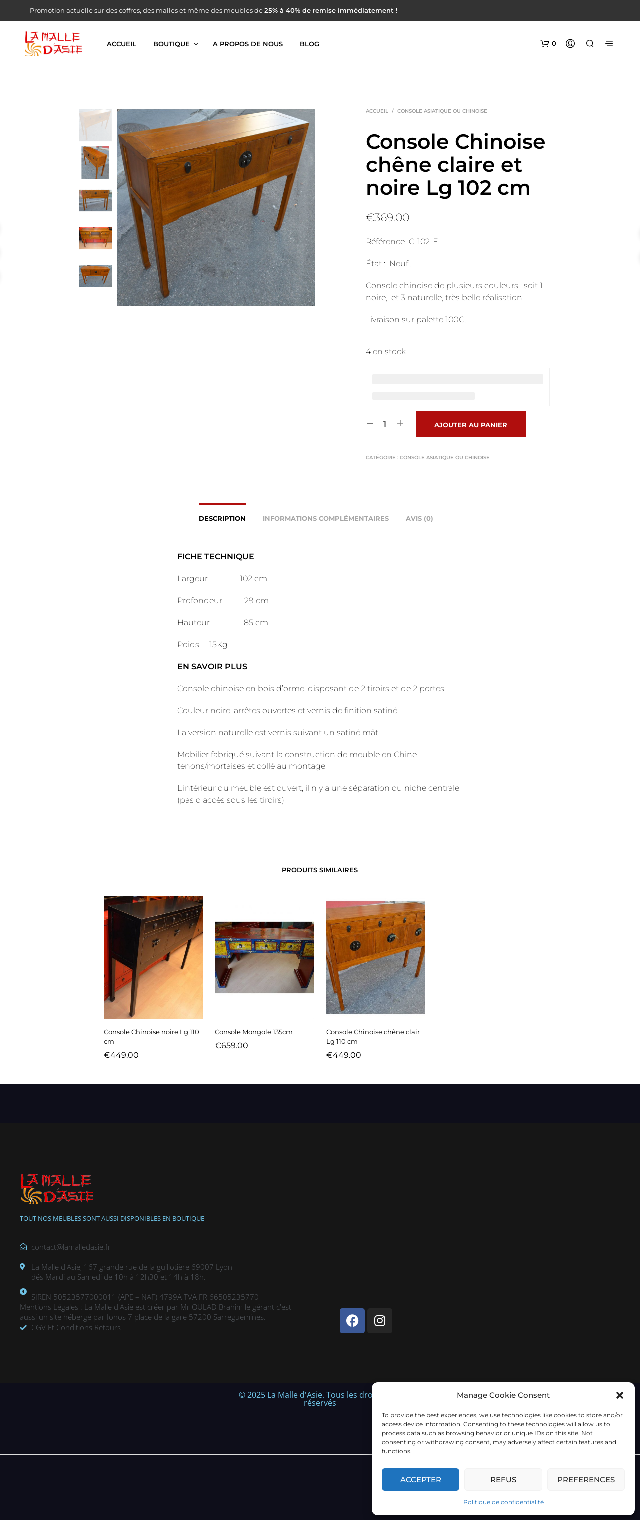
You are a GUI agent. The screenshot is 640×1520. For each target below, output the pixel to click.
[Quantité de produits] (385, 423)
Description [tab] (222, 518)
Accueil (121, 44)
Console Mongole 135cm (255, 1028)
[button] (620, 1395)
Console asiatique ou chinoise (443, 111)
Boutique (172, 44)
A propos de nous (248, 44)
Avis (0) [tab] (420, 518)
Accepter (421, 1479)
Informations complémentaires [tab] (326, 518)
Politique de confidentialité (504, 1502)
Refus (503, 1479)
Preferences (586, 1479)
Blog (310, 44)
